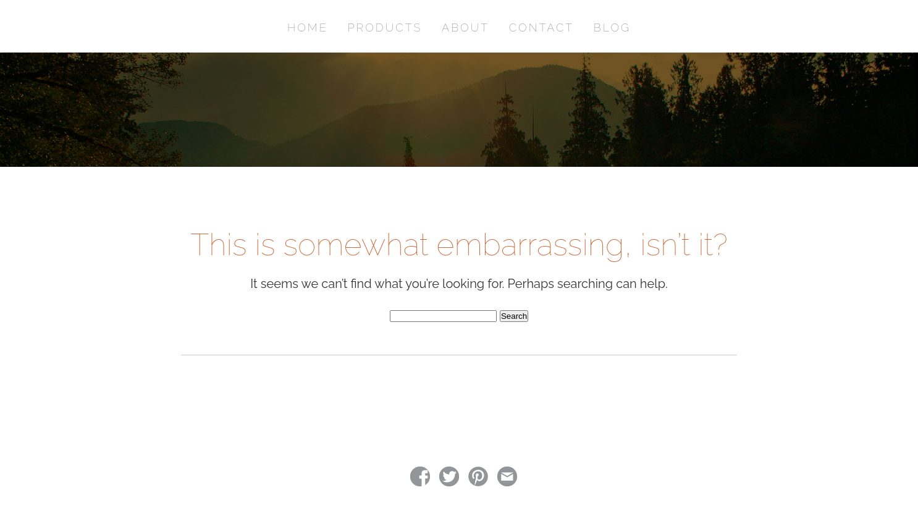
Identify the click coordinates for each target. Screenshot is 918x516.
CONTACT (541, 27)
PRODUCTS (384, 27)
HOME (307, 27)
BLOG (612, 27)
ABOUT (465, 27)
